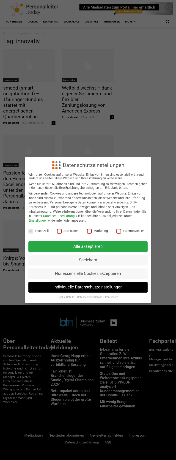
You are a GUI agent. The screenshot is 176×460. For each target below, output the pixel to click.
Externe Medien (130, 231)
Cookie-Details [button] (66, 297)
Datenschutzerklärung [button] (90, 297)
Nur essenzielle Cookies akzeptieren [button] (88, 273)
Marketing (97, 231)
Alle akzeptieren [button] (88, 246)
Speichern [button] (88, 260)
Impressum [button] (111, 297)
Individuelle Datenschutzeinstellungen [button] (88, 287)
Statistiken (68, 231)
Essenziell (38, 231)
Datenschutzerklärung (59, 216)
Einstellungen (37, 220)
